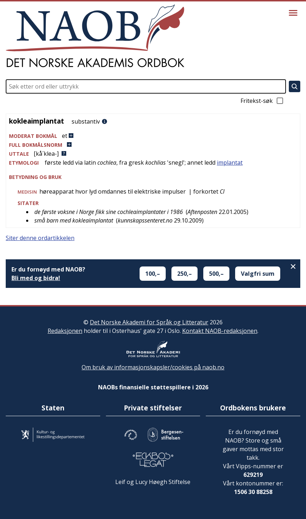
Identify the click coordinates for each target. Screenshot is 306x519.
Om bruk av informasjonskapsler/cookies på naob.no (153, 367)
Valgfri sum (258, 274)
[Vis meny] (293, 13)
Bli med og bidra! (35, 278)
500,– (216, 274)
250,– (184, 274)
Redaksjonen (65, 331)
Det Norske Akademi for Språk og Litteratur (149, 322)
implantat (230, 162)
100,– (152, 274)
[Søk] (294, 86)
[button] (153, 135)
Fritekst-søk (262, 100)
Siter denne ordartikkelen (40, 238)
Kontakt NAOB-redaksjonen (219, 331)
